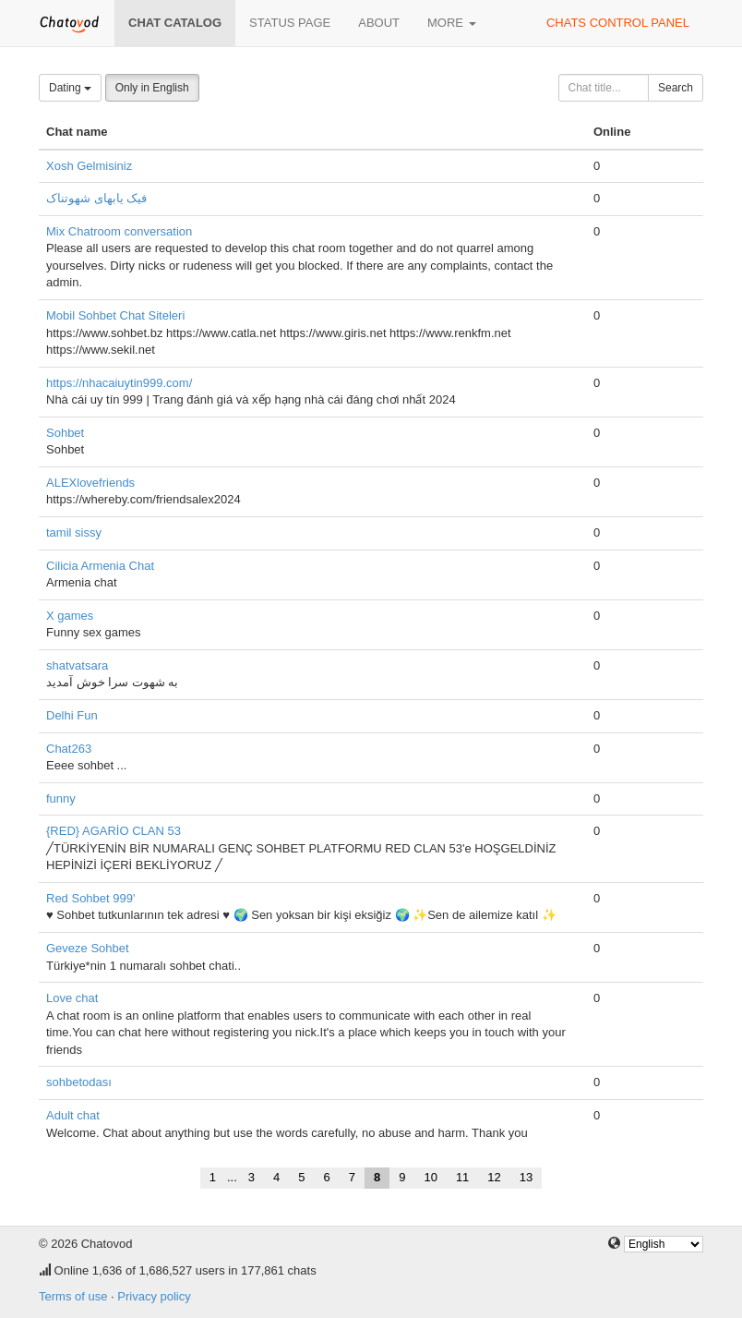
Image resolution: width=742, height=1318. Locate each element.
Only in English (152, 87)
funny (61, 798)
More (451, 23)
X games (69, 616)
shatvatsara (77, 665)
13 (526, 1177)
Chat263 (68, 749)
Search (675, 87)
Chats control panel (617, 23)
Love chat (72, 998)
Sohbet (65, 433)
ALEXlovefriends (90, 483)
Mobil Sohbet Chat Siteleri (115, 315)
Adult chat (73, 1115)
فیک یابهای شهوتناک (96, 198)
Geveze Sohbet (87, 948)
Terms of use (73, 1296)
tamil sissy (74, 532)
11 (462, 1177)
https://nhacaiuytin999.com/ (119, 383)
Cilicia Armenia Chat (100, 566)
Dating (70, 87)
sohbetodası (79, 1082)
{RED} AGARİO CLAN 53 (113, 831)
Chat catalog (174, 23)
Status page (289, 23)
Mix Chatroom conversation (119, 231)
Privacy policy (153, 1296)
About (379, 23)
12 (493, 1177)
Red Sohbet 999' (90, 898)
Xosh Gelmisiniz (89, 166)
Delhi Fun (72, 715)
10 (430, 1177)
